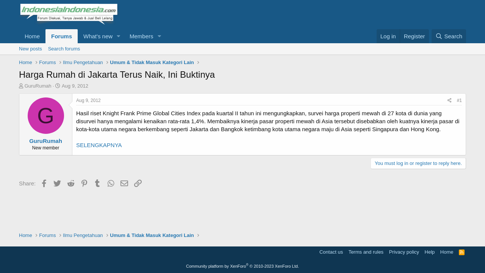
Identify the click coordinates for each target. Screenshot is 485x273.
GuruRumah (38, 86)
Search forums (64, 49)
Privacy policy (404, 252)
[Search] (449, 36)
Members (141, 36)
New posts (30, 49)
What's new (98, 36)
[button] (118, 36)
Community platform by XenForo (242, 266)
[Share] (449, 100)
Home (32, 36)
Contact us (331, 252)
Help (430, 252)
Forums (61, 36)
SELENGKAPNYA (99, 145)
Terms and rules (366, 252)
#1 (459, 100)
